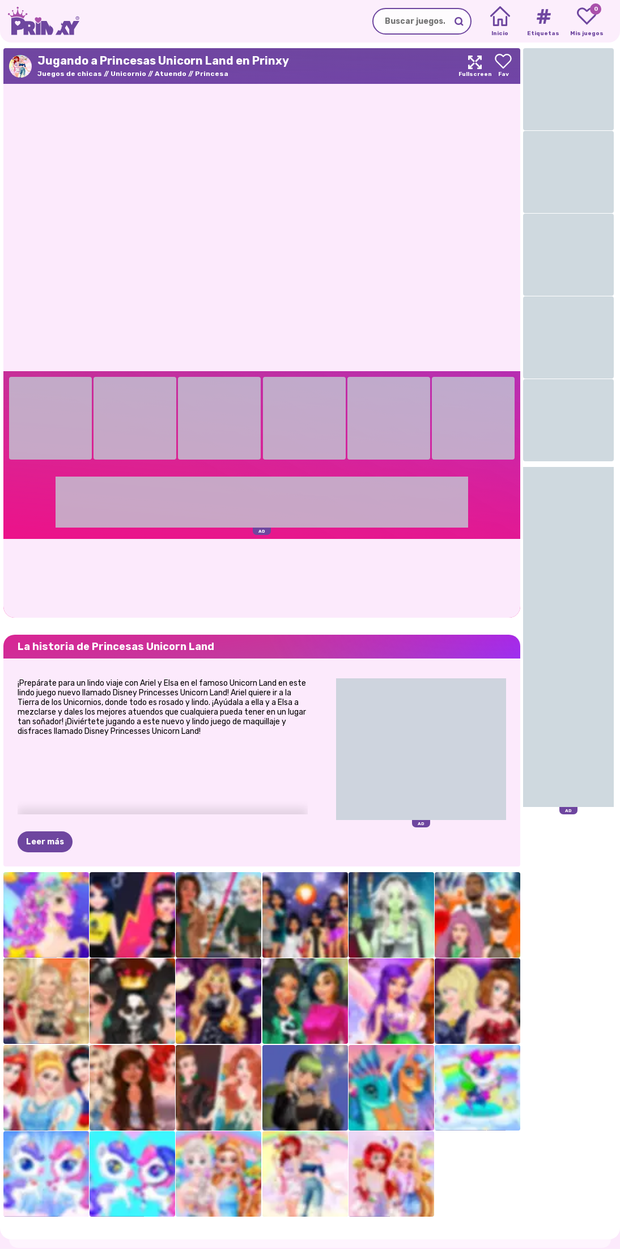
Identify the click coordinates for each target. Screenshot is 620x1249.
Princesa (211, 74)
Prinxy (53, 1217)
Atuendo (170, 74)
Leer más (45, 786)
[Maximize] (474, 66)
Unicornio (128, 74)
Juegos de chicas (69, 74)
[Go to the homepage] (39, 21)
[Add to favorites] (503, 66)
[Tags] (543, 22)
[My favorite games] (587, 22)
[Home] (500, 22)
